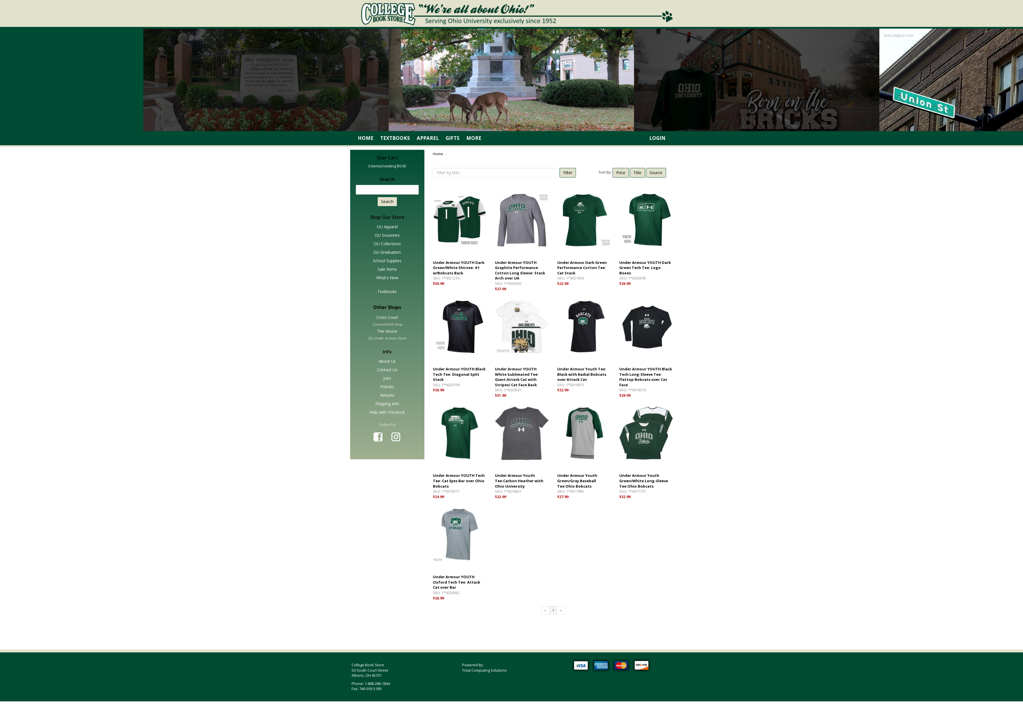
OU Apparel (387, 226)
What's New (387, 277)
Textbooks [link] (395, 138)
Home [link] (365, 138)
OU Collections (387, 243)
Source (656, 172)
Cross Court (387, 317)
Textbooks (387, 291)
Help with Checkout (387, 412)
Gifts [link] (453, 138)
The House (387, 331)
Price (620, 172)
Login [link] (657, 138)
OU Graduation (387, 252)
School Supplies (387, 260)
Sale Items (387, 269)
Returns (387, 395)
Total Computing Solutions (484, 670)
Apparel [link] (428, 138)
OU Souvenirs (387, 235)
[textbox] (387, 190)
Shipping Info (387, 403)
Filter (567, 172)
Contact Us (387, 369)
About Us (387, 361)
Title (637, 172)
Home (438, 153)
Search (387, 201)
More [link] (473, 138)
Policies (387, 386)
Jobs (387, 378)
